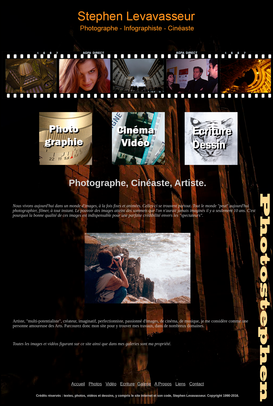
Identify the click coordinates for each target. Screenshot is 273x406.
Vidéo (111, 384)
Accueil (78, 384)
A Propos (163, 384)
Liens (180, 384)
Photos (95, 384)
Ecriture (127, 384)
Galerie (144, 384)
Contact (196, 384)
